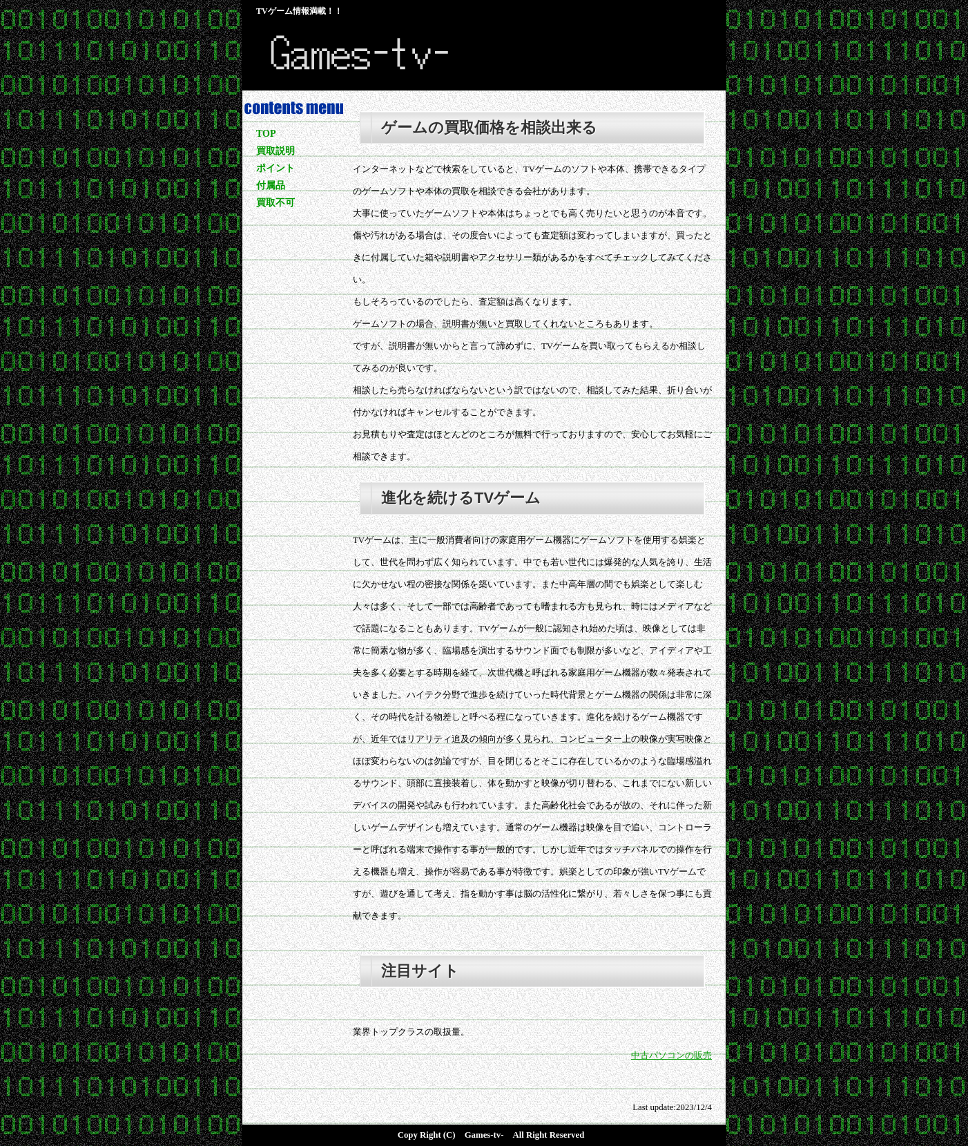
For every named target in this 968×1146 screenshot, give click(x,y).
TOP (266, 133)
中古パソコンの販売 (671, 1055)
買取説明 (275, 151)
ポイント (275, 168)
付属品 (270, 185)
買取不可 (275, 203)
